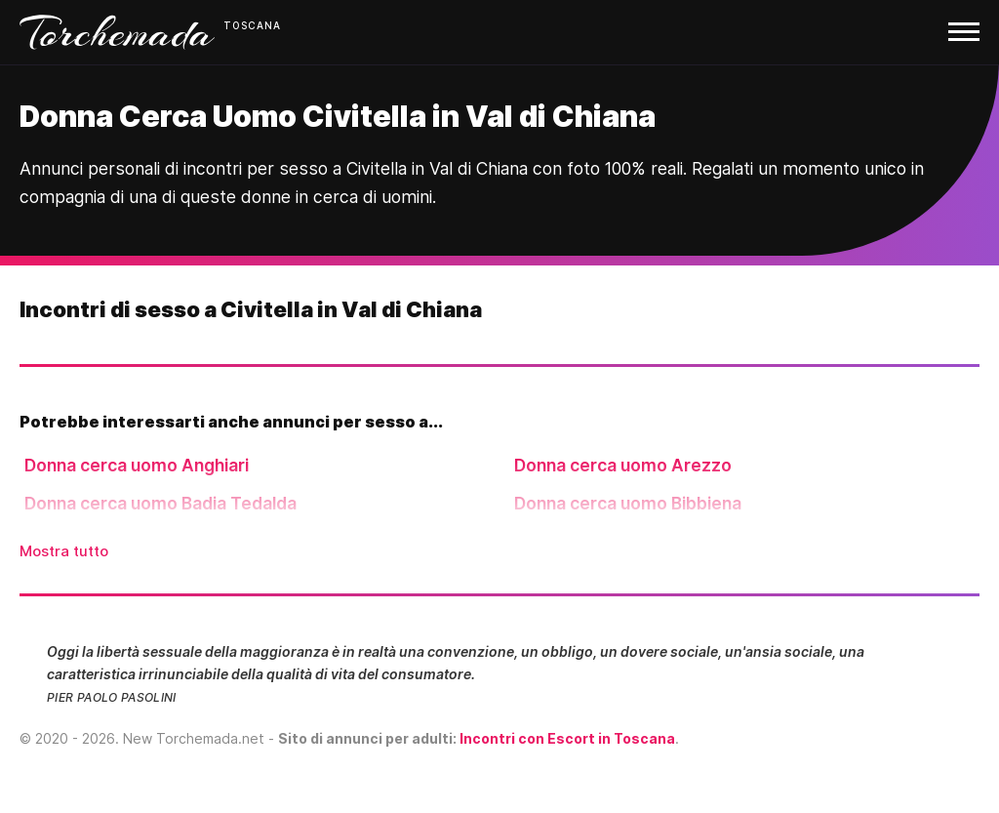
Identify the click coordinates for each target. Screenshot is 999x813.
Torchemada (117, 32)
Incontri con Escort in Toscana (567, 738)
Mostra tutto (64, 551)
